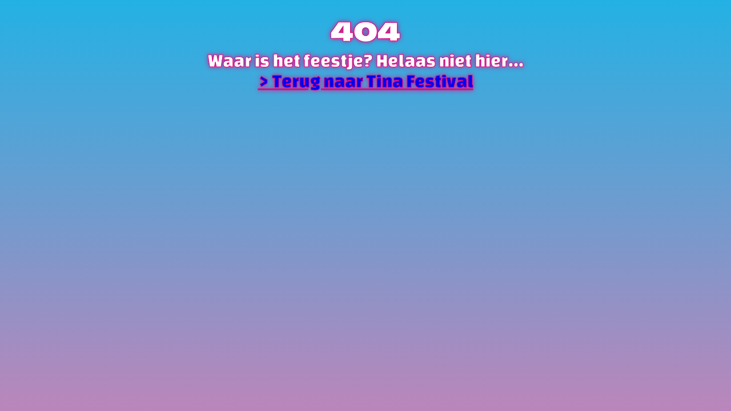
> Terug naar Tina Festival (365, 81)
